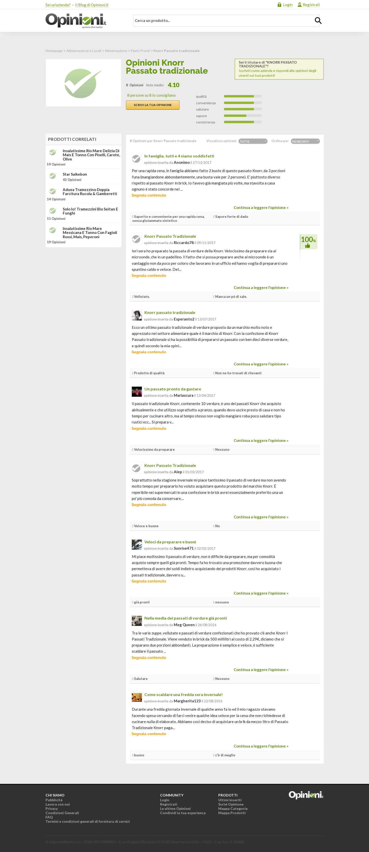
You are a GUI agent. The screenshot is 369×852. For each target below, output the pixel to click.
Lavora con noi (58, 804)
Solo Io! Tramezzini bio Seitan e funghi (90, 211)
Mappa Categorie (233, 808)
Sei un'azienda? (58, 5)
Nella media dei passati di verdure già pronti (185, 618)
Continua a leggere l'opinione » (261, 207)
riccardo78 (184, 242)
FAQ (49, 817)
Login (288, 4)
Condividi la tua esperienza (183, 813)
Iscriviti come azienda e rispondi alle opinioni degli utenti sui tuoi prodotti (279, 68)
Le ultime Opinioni (175, 808)
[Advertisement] (83, 282)
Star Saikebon (75, 174)
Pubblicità (54, 800)
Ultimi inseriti (230, 800)
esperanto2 (184, 319)
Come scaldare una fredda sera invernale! (183, 694)
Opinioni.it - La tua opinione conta (85, 21)
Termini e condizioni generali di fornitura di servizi (88, 821)
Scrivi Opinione (231, 804)
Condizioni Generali (62, 813)
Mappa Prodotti (232, 813)
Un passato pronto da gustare (172, 388)
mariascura (183, 395)
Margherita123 (187, 701)
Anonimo (182, 162)
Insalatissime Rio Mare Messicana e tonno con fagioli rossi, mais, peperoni (90, 232)
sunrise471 (184, 548)
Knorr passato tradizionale (169, 312)
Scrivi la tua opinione (153, 105)
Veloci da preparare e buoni (170, 541)
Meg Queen (184, 624)
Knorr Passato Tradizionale (170, 236)
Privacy (52, 808)
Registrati (311, 4)
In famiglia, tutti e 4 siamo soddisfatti (179, 155)
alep (178, 471)
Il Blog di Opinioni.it (91, 5)
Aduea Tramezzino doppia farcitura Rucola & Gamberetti (90, 192)
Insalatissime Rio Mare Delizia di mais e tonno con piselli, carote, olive (91, 155)
